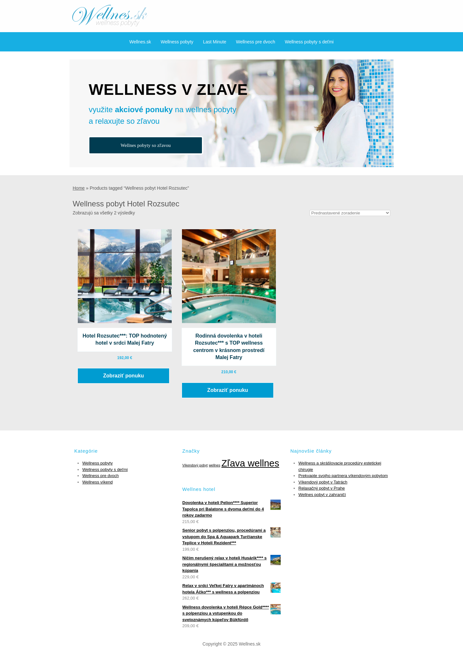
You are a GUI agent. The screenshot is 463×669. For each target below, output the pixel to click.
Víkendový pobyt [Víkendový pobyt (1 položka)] (195, 465)
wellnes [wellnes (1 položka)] (214, 465)
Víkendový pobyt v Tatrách (322, 482)
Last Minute (214, 41)
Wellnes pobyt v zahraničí (322, 494)
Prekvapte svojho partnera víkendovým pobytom (343, 475)
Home (79, 188)
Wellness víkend (97, 482)
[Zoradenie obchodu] (350, 213)
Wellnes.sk (140, 41)
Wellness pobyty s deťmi (309, 41)
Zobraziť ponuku (123, 375)
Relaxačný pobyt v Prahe (321, 488)
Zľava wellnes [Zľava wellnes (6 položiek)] (250, 463)
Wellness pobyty (177, 41)
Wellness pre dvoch (255, 41)
